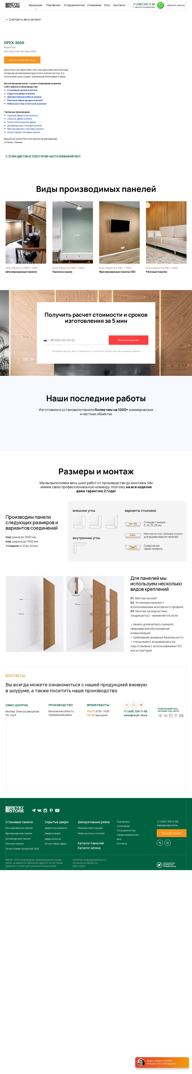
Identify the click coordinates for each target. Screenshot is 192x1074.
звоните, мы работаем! (145, 7)
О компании (94, 5)
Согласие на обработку (85, 1068)
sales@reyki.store (135, 921)
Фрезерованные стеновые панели (98, 128)
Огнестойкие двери (55, 1049)
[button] (176, 5)
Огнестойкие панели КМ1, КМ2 (22, 1054)
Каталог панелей (91, 1049)
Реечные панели (15, 1049)
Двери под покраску (56, 1033)
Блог (107, 5)
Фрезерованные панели (19, 1039)
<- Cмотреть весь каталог (23, 19)
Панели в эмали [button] (62, 271)
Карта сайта (79, 1071)
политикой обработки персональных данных (116, 351)
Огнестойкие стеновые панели (96, 132)
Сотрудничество (74, 5)
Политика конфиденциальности (89, 1065)
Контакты (119, 5)
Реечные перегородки (90, 1033)
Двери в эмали (53, 1039)
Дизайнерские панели (18, 1044)
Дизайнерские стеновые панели (97, 125)
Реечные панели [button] (156, 271)
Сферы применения (128, 1040)
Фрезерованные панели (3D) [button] (117, 271)
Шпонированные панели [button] (21, 271)
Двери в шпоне (53, 1044)
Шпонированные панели (19, 1033)
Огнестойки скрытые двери (94, 122)
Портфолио (53, 5)
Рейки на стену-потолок (91, 1039)
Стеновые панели (19, 1027)
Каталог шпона (89, 1053)
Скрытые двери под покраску (95, 115)
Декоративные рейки (94, 1027)
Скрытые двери (56, 1027)
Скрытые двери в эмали (92, 118)
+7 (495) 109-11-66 (144, 4)
